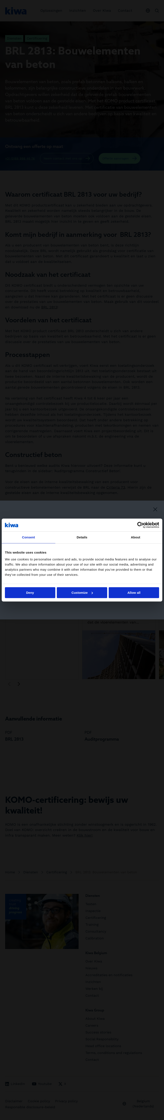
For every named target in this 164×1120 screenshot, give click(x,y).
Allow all (134, 592)
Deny (30, 592)
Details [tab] (82, 537)
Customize (82, 592)
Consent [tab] (28, 537)
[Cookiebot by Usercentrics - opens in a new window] (140, 525)
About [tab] (135, 537)
